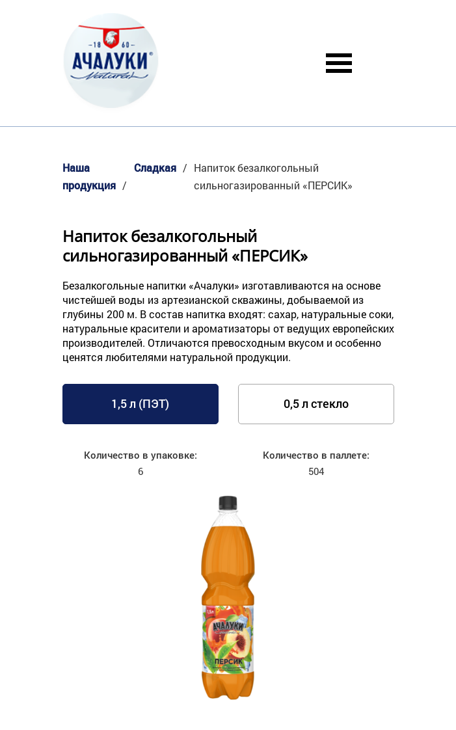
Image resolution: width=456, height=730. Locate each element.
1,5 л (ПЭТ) (140, 403)
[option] (228, 599)
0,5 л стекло (316, 403)
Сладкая (155, 167)
